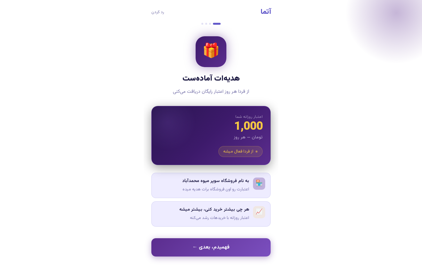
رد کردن (157, 12)
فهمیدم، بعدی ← (211, 247)
